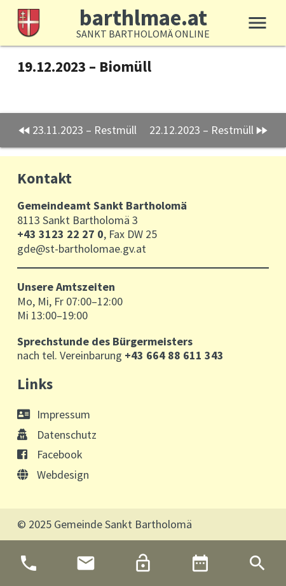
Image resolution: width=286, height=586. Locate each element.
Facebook (50, 454)
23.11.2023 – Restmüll (84, 130)
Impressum (53, 414)
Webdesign (53, 474)
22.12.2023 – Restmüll (201, 130)
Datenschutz (57, 434)
